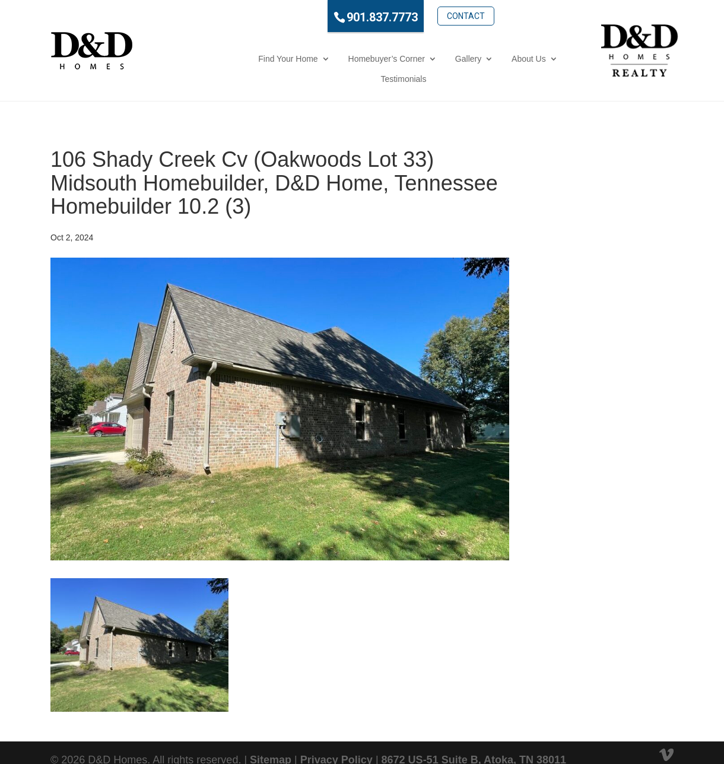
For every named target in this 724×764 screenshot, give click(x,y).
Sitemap (270, 740)
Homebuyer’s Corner (304, 59)
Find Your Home (206, 59)
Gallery (386, 59)
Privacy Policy (336, 740)
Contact (421, 16)
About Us (447, 59)
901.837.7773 (337, 17)
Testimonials (517, 59)
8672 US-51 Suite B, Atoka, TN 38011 (474, 740)
